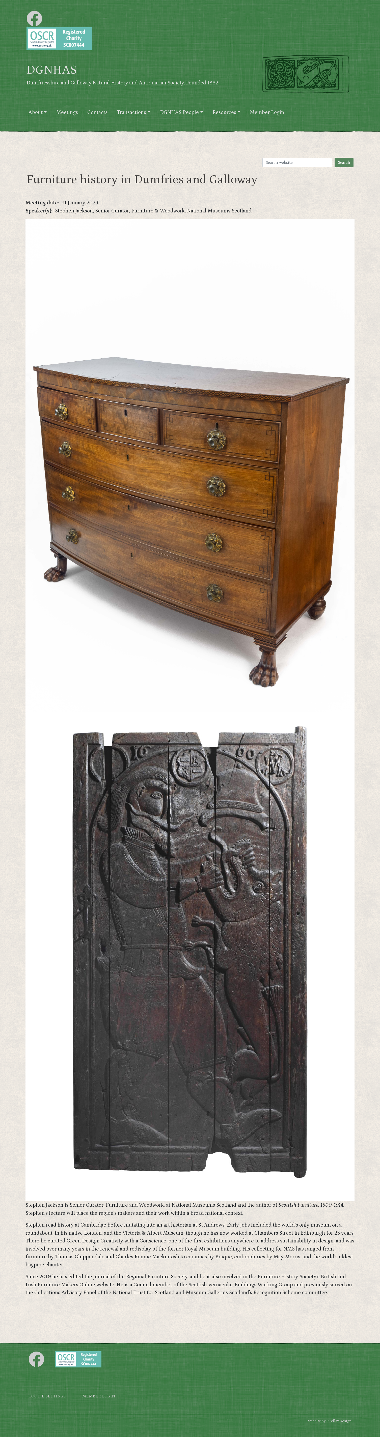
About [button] (36, 112)
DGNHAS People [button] (179, 112)
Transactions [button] (131, 112)
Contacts (97, 112)
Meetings (67, 112)
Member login (98, 1396)
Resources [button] (224, 112)
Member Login (267, 112)
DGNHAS (51, 70)
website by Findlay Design (329, 1421)
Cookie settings (47, 1396)
